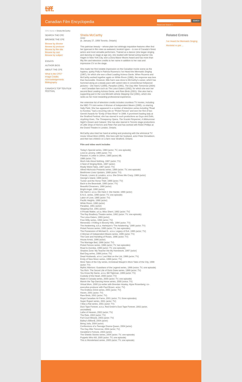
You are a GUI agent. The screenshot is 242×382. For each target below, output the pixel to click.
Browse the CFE (55, 39)
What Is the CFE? (53, 74)
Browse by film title (54, 49)
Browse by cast (52, 52)
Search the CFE (54, 35)
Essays (49, 61)
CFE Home (49, 31)
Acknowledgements (54, 79)
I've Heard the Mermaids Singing (181, 41)
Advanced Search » (165, 25)
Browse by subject (54, 55)
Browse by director (54, 43)
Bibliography (51, 82)
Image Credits (52, 76)
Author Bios (52, 65)
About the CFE (53, 69)
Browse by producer (54, 46)
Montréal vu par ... (175, 45)
